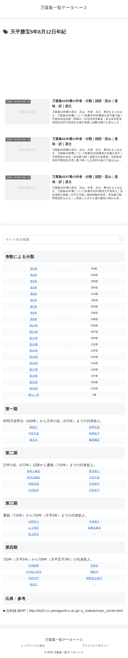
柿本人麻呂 (33, 471)
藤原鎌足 (94, 439)
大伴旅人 (94, 521)
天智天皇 (33, 433)
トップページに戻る (33, 645)
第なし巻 (33, 394)
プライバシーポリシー (95, 645)
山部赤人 (33, 521)
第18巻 (33, 376)
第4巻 (33, 287)
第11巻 (33, 331)
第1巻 (33, 268)
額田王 (34, 427)
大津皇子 (94, 484)
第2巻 (33, 275)
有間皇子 (94, 433)
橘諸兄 (94, 572)
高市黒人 (94, 471)
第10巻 (33, 325)
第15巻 (33, 357)
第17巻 (33, 369)
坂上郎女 (33, 534)
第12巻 (33, 338)
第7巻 (33, 306)
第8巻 (33, 313)
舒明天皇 (94, 427)
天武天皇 (94, 477)
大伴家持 (33, 565)
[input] (64, 239)
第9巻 (33, 319)
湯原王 (34, 584)
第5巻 (33, 294)
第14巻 (33, 350)
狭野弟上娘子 (94, 578)
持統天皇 (33, 484)
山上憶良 (33, 528)
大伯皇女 (33, 490)
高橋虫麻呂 (94, 528)
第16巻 (33, 363)
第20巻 (33, 388)
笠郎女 (94, 565)
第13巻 (33, 344)
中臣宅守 (33, 578)
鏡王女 (34, 439)
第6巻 (33, 300)
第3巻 (33, 281)
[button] (121, 239)
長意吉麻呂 (33, 477)
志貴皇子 (94, 490)
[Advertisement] (64, 65)
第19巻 (33, 382)
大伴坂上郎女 (34, 572)
